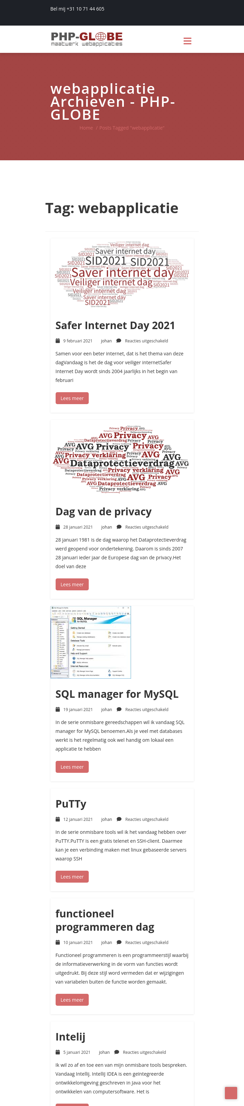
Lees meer (72, 398)
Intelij (71, 1037)
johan (110, 341)
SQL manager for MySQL (117, 694)
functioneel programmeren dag (105, 920)
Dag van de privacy (104, 511)
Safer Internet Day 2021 (115, 325)
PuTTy (71, 804)
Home (86, 127)
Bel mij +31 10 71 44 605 (77, 8)
